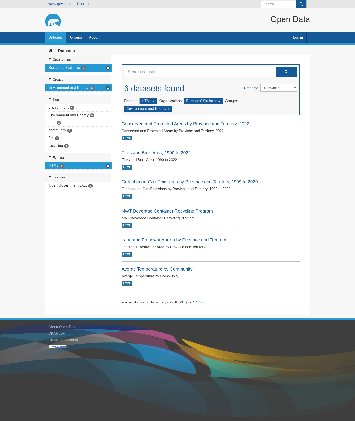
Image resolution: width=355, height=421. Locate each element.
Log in (298, 37)
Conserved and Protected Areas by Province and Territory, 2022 (185, 123)
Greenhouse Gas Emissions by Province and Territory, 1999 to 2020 (190, 181)
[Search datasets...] (200, 72)
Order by (250, 88)
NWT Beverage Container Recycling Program (167, 210)
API (182, 302)
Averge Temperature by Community (157, 269)
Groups (76, 37)
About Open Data (62, 327)
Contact (83, 4)
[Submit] (301, 4)
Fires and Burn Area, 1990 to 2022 (156, 152)
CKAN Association (63, 340)
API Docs (199, 302)
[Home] (50, 51)
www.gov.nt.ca (60, 4)
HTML (127, 138)
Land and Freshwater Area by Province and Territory (174, 239)
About (94, 37)
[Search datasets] (284, 4)
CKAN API (56, 333)
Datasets (55, 37)
